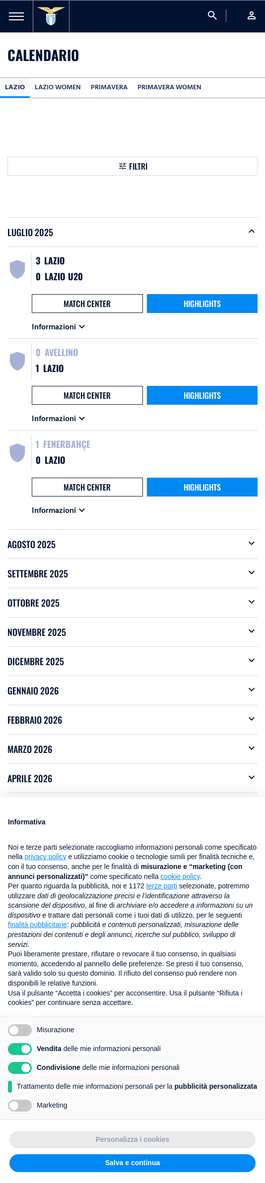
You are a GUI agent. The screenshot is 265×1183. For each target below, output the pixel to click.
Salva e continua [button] (132, 1163)
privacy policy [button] (45, 857)
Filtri (138, 166)
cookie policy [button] (179, 876)
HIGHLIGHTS (202, 304)
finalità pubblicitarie (37, 925)
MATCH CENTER (87, 304)
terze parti (161, 886)
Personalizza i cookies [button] (133, 1139)
